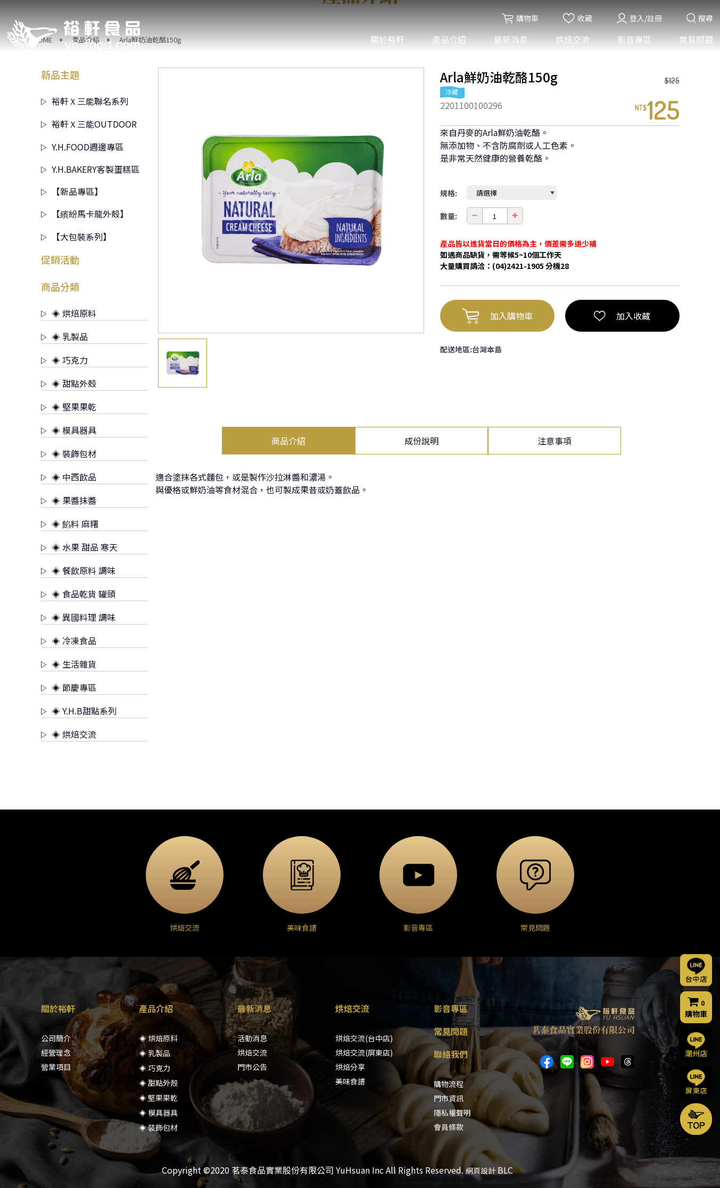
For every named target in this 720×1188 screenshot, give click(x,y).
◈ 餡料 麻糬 (69, 523)
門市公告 (252, 1066)
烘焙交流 (572, 41)
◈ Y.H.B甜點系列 (79, 710)
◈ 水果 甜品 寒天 (79, 547)
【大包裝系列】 (76, 236)
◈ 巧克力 (64, 359)
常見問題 (695, 41)
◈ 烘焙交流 (68, 734)
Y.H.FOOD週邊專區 (82, 146)
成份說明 (421, 440)
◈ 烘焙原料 (68, 313)
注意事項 (554, 440)
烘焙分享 (350, 1066)
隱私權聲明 (452, 1112)
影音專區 (633, 41)
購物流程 (449, 1084)
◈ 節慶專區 (68, 687)
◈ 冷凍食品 (68, 640)
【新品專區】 (72, 191)
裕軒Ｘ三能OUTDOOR (89, 123)
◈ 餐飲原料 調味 (78, 570)
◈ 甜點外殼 (68, 383)
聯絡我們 (451, 1054)
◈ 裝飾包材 (68, 453)
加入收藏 (622, 315)
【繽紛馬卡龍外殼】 (84, 213)
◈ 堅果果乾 (68, 406)
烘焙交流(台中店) (364, 1038)
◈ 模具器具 (68, 430)
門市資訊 (449, 1098)
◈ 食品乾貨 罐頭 (78, 593)
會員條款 (449, 1127)
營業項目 (56, 1066)
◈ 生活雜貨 (68, 664)
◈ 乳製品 (64, 336)
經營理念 (56, 1052)
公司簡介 (56, 1038)
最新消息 (510, 41)
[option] (291, 200)
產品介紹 (448, 41)
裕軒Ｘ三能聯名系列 (84, 101)
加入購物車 (497, 316)
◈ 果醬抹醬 (68, 500)
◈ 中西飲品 (68, 476)
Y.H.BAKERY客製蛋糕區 (90, 169)
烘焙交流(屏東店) (364, 1052)
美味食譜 (350, 1081)
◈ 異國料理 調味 (78, 617)
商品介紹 (288, 440)
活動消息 (252, 1038)
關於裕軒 (386, 41)
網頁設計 (480, 1170)
